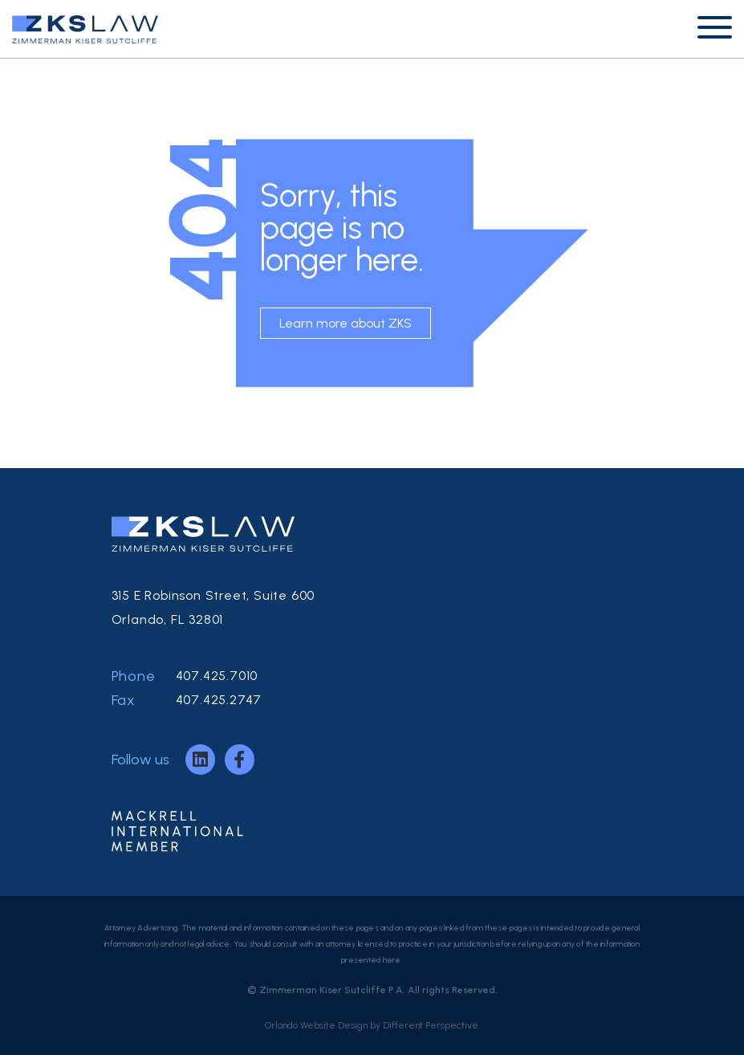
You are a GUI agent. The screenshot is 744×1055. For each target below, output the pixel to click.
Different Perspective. (431, 1025)
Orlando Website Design (316, 1025)
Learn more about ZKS (345, 323)
